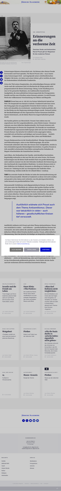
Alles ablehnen (16, 249)
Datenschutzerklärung (23, 244)
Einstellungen (31, 249)
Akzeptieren (45, 249)
